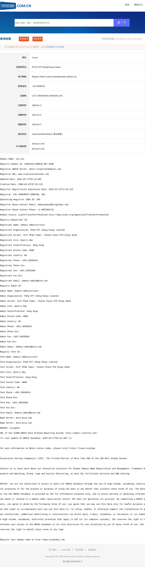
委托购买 (24, 39)
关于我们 (53, 550)
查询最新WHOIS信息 (55, 47)
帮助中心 (138, 5)
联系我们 (92, 550)
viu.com (118, 39)
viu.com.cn (137, 39)
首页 (127, 5)
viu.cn (130, 39)
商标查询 (38, 39)
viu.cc (124, 39)
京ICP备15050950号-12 (72, 561)
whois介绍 (65, 550)
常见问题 (79, 550)
